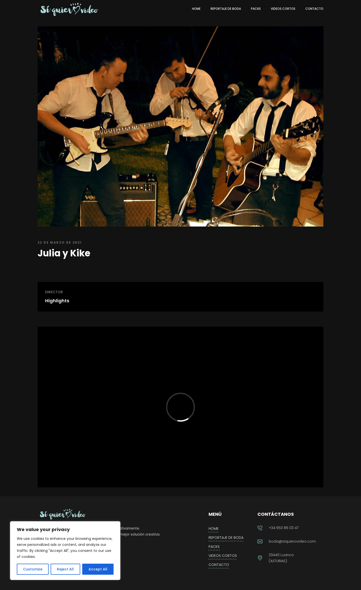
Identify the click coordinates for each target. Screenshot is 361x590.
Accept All (97, 569)
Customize (32, 569)
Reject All (65, 569)
